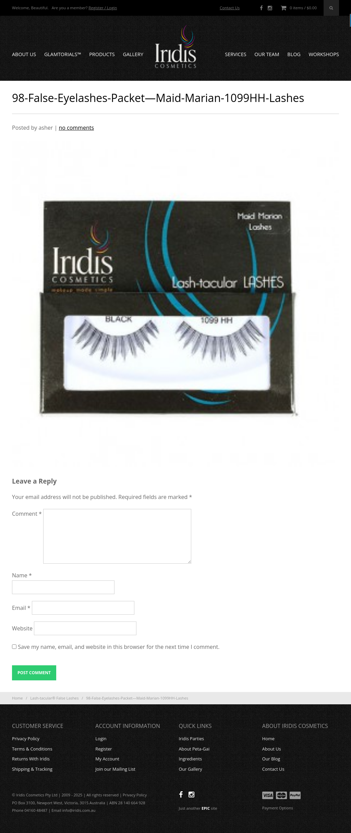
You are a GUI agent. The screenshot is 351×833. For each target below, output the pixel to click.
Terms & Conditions (32, 749)
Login (100, 738)
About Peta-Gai (194, 749)
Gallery (133, 54)
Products (102, 54)
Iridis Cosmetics (175, 46)
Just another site (198, 808)
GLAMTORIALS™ (62, 54)
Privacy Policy (25, 738)
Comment (27, 513)
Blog (293, 54)
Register (103, 749)
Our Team (266, 54)
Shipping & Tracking (32, 769)
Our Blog (271, 759)
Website (22, 628)
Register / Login (102, 7)
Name (22, 575)
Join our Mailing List (115, 769)
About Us (24, 54)
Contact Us (230, 7)
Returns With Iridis (31, 759)
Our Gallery (190, 769)
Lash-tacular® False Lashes (54, 698)
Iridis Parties (191, 738)
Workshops (324, 54)
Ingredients (190, 759)
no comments (76, 127)
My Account (107, 759)
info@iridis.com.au (79, 810)
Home (17, 698)
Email (21, 608)
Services (235, 54)
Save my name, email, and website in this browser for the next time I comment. (118, 647)
